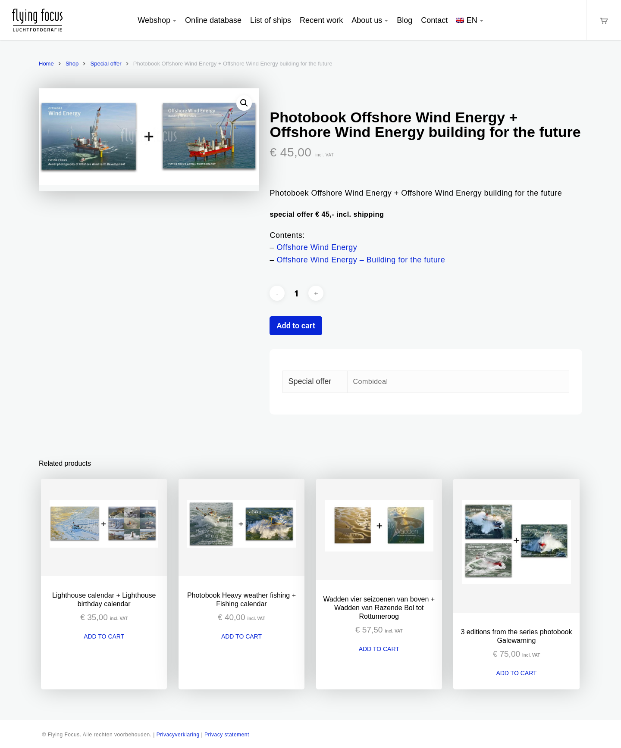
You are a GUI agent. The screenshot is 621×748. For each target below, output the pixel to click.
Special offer (106, 63)
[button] (244, 103)
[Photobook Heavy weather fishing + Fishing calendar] (241, 528)
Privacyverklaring (178, 735)
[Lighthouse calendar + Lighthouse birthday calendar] (104, 528)
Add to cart (295, 325)
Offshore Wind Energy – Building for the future (361, 260)
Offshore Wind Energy (317, 247)
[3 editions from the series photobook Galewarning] (516, 546)
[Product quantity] (297, 293)
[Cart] (603, 20)
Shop (72, 63)
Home (46, 63)
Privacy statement (226, 735)
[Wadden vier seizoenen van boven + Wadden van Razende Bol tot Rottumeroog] (379, 529)
